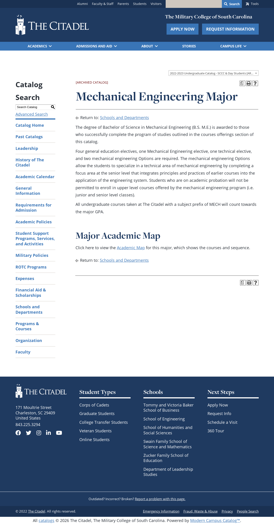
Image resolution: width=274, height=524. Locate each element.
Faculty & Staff (103, 4)
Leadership (27, 148)
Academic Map (131, 247)
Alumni (82, 4)
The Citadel (36, 511)
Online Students (94, 439)
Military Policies (32, 255)
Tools (255, 4)
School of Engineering (164, 419)
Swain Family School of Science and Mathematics (167, 444)
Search (234, 4)
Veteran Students (95, 430)
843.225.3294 (28, 424)
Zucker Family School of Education (165, 458)
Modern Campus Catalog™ (215, 520)
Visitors (156, 4)
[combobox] (213, 73)
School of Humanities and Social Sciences (167, 430)
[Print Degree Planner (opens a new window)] (242, 83)
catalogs (46, 520)
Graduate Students (97, 413)
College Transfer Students (103, 422)
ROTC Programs (31, 267)
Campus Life (231, 46)
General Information (28, 190)
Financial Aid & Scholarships (31, 292)
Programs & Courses (27, 326)
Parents (123, 4)
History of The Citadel (30, 162)
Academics (37, 46)
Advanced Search (32, 114)
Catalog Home (30, 125)
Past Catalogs (29, 136)
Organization (29, 340)
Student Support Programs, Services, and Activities (35, 238)
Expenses (25, 278)
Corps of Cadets (94, 405)
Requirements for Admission (33, 207)
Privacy (227, 511)
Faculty (23, 352)
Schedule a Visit (222, 422)
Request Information (230, 29)
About (147, 46)
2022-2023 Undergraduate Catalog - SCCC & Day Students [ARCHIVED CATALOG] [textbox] (214, 73)
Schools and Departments (29, 309)
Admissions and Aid (94, 46)
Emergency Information (161, 511)
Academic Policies (34, 221)
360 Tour (215, 430)
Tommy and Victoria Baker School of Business (168, 407)
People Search (248, 511)
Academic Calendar (35, 176)
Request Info (219, 413)
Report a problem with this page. (160, 499)
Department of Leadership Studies (168, 471)
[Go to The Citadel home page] (52, 25)
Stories (189, 46)
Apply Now (182, 29)
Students (140, 4)
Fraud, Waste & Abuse (200, 511)
